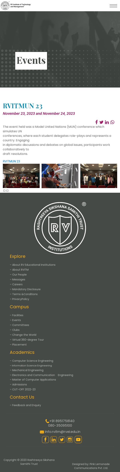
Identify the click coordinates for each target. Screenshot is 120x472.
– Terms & (24, 294)
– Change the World (23, 335)
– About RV (32, 265)
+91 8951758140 (61, 421)
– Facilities (16, 315)
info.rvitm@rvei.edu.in (62, 431)
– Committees (19, 325)
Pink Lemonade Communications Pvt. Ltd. (92, 466)
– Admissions (18, 384)
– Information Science (31, 365)
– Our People (18, 274)
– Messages (17, 279)
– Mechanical (26, 370)
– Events (15, 320)
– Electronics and (41, 375)
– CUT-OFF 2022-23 (23, 389)
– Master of (33, 379)
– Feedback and (25, 405)
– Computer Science (31, 361)
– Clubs (15, 330)
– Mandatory (25, 289)
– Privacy (19, 299)
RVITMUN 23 (11, 161)
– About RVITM (19, 270)
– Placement (18, 344)
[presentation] (4, 191)
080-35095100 (60, 425)
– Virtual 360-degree (27, 340)
